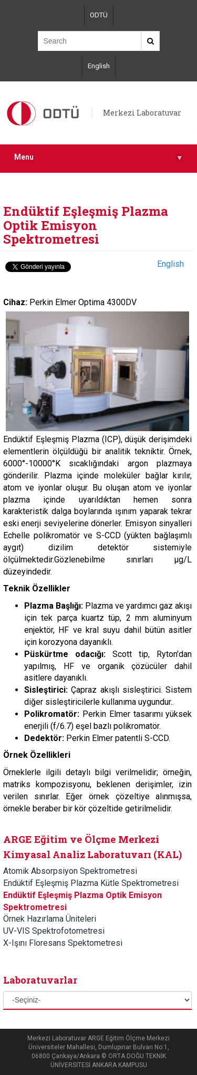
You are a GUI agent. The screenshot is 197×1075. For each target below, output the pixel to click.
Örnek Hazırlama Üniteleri (49, 919)
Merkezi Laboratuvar (142, 113)
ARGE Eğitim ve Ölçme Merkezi (81, 839)
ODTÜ (99, 15)
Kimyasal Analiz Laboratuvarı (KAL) (92, 854)
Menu (98, 157)
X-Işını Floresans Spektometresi (62, 943)
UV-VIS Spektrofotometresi (54, 931)
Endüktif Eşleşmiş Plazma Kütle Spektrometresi (91, 883)
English (99, 66)
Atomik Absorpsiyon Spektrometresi (70, 871)
